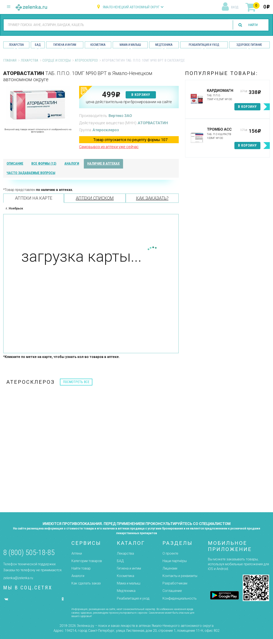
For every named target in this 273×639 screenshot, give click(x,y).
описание (15, 164)
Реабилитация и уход (204, 44)
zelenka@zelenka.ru (18, 578)
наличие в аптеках (103, 164)
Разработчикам (175, 583)
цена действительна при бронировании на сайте (129, 102)
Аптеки (76, 553)
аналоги (71, 164)
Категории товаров (86, 561)
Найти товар (81, 568)
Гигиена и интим (129, 568)
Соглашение (172, 591)
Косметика (98, 44)
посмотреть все (76, 382)
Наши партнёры (175, 561)
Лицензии (170, 568)
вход (234, 7)
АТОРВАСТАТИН (153, 123)
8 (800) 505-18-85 (29, 552)
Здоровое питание (249, 44)
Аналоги (77, 576)
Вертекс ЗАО (120, 115)
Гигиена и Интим (64, 44)
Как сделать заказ (86, 583)
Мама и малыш (130, 44)
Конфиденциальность (180, 598)
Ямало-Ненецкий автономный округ (131, 7)
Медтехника (164, 44)
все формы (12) (43, 164)
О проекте (170, 553)
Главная (9, 60)
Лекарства (16, 44)
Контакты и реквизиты (180, 576)
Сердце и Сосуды (56, 60)
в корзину (140, 95)
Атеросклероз (86, 60)
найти (252, 25)
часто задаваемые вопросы (31, 173)
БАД (38, 44)
